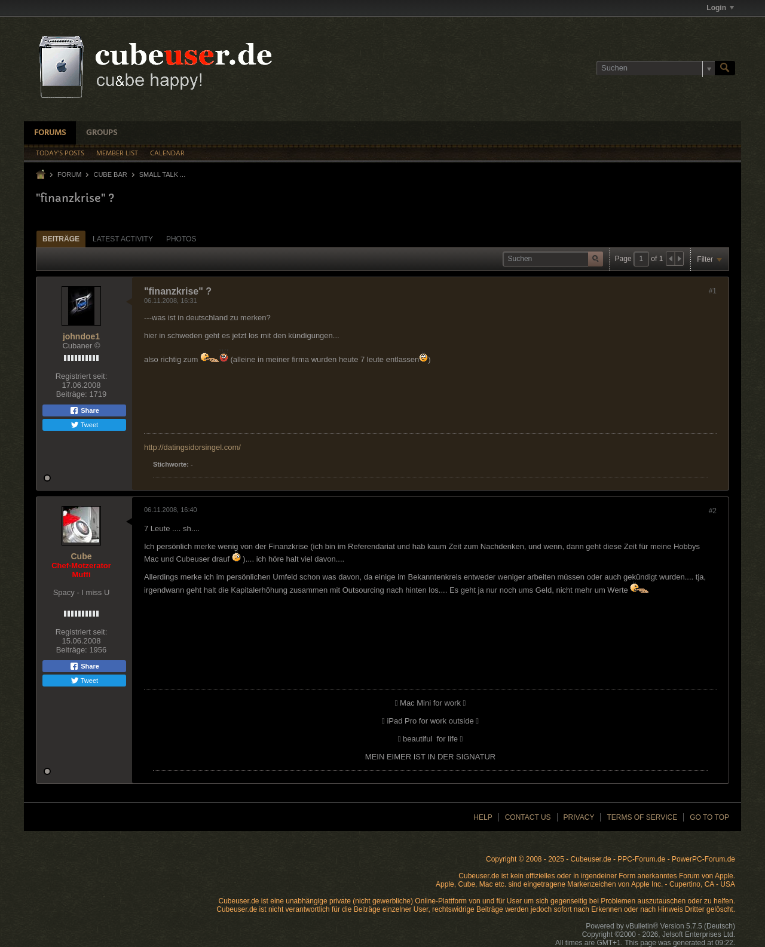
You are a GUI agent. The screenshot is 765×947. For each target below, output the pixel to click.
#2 (713, 511)
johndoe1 (81, 336)
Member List (117, 154)
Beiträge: (71, 394)
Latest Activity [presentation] (123, 239)
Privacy (579, 817)
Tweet (84, 425)
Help (482, 817)
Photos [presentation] (181, 239)
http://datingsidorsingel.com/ (192, 447)
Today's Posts (60, 154)
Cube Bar (110, 174)
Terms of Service (642, 817)
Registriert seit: (82, 376)
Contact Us (528, 817)
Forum (69, 174)
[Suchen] (655, 68)
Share (84, 410)
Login (720, 8)
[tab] (61, 238)
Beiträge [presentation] (60, 239)
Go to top (709, 817)
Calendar (167, 154)
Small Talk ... (162, 174)
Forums (50, 133)
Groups (101, 133)
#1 (713, 291)
